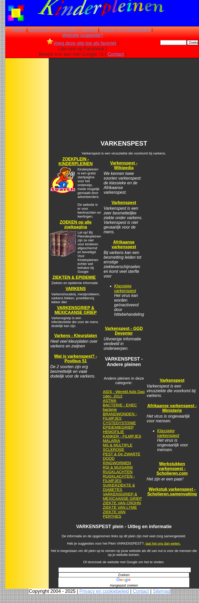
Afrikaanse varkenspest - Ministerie (172, 408)
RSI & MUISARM (118, 467)
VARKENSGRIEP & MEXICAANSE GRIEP (75, 310)
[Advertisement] (27, 141)
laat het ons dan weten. (163, 543)
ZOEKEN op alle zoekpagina (76, 224)
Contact (116, 54)
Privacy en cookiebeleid (125, 29)
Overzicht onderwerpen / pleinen (63, 29)
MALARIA (111, 440)
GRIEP (127, 427)
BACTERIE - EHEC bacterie (120, 407)
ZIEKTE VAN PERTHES (114, 514)
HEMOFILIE (113, 431)
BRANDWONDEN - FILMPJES (120, 416)
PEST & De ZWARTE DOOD (121, 456)
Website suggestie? (82, 35)
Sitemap (161, 591)
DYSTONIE (126, 423)
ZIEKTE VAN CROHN (122, 503)
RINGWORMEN (117, 463)
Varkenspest (124, 202)
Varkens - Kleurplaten (75, 335)
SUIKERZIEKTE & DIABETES (119, 487)
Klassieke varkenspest (125, 288)
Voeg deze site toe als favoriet (81, 43)
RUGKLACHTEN (117, 471)
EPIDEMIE (112, 427)
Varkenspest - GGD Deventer (124, 330)
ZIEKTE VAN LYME (120, 507)
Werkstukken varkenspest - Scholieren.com (172, 468)
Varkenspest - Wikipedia (123, 165)
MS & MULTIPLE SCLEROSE (117, 447)
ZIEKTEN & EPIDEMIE (74, 277)
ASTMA (110, 400)
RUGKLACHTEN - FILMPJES (119, 478)
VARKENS (75, 288)
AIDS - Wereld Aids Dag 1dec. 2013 (124, 393)
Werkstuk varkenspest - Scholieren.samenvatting (172, 491)
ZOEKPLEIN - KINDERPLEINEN (75, 161)
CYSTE (109, 423)
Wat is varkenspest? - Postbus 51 (75, 358)
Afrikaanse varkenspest (124, 244)
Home (19, 29)
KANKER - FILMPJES (122, 436)
